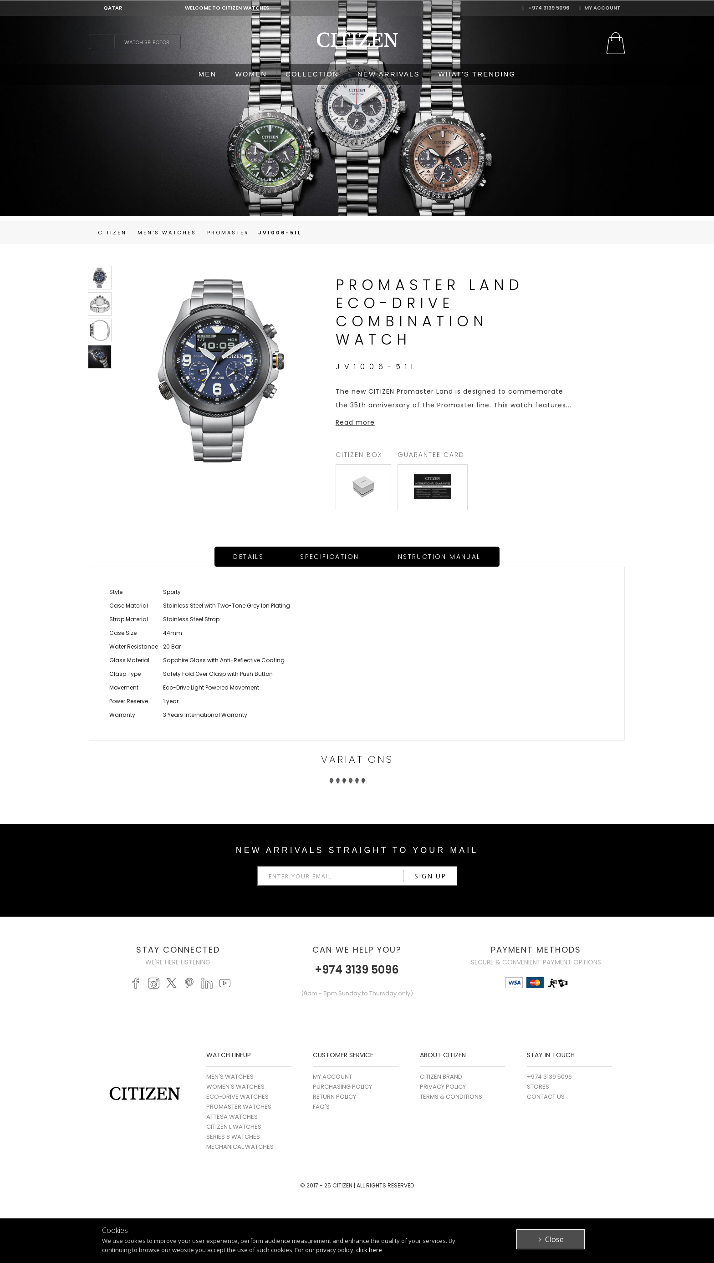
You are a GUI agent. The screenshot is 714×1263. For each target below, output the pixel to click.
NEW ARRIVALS (388, 74)
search (101, 42)
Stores (538, 1086)
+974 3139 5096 (545, 7)
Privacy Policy (443, 1086)
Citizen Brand (441, 1076)
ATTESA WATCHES (232, 1116)
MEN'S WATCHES (230, 1076)
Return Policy (334, 1096)
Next (398, 791)
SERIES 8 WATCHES (233, 1136)
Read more (355, 422)
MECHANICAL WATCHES (240, 1146)
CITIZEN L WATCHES (233, 1126)
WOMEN (251, 74)
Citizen (112, 232)
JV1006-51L (279, 232)
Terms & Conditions (451, 1096)
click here (369, 1250)
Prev (316, 791)
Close (554, 1239)
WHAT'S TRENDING (477, 74)
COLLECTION (312, 74)
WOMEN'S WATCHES (235, 1086)
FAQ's (321, 1106)
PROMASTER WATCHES (238, 1106)
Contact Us (546, 1096)
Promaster (228, 232)
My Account (599, 7)
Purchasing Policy (342, 1086)
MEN (208, 74)
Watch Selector (146, 42)
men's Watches (167, 232)
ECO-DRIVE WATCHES (237, 1096)
